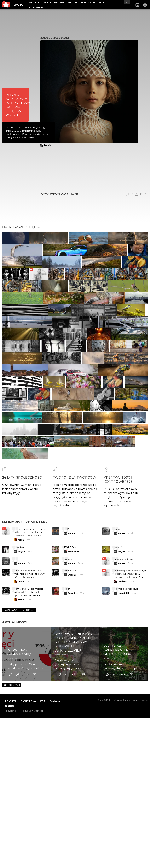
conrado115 (123, 787)
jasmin (47, 145)
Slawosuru (73, 745)
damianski (123, 775)
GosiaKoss (73, 787)
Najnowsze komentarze (26, 716)
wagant (72, 727)
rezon (21, 734)
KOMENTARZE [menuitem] (37, 7)
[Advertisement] (93, 169)
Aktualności (14, 816)
